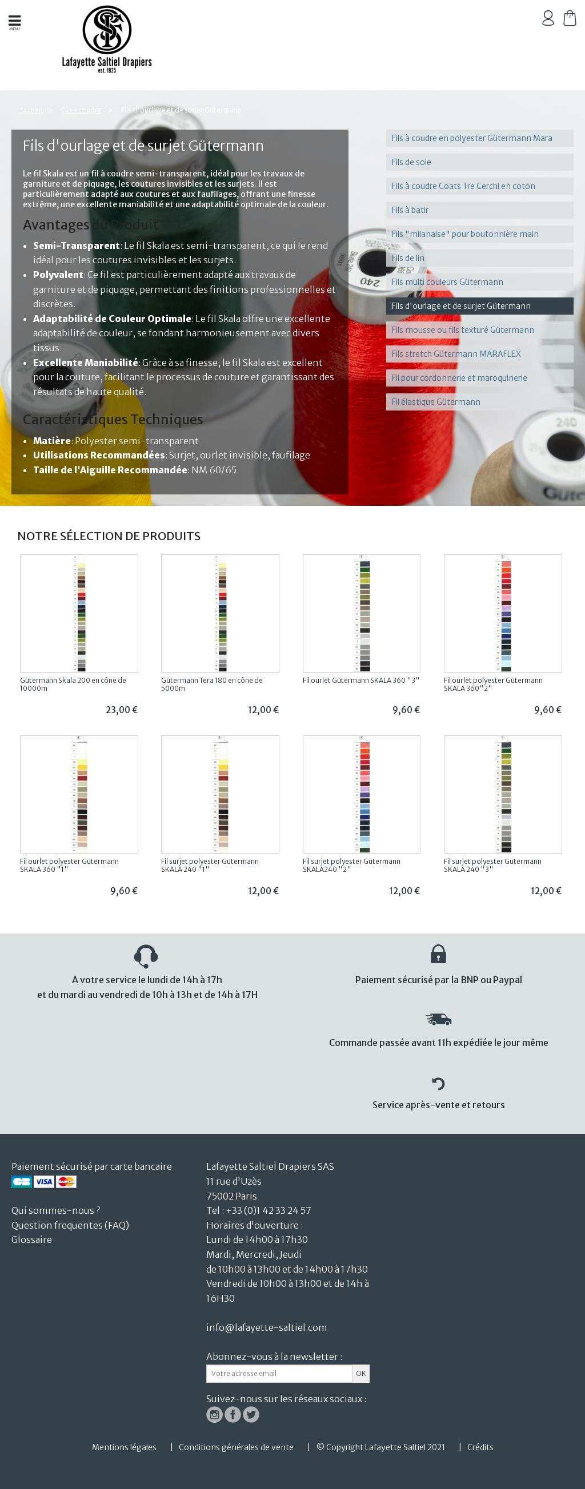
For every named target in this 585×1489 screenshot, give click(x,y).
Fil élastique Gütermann (436, 402)
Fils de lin (408, 258)
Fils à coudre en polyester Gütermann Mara (472, 138)
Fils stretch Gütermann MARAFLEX (456, 354)
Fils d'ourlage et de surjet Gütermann (461, 306)
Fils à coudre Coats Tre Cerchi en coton (463, 186)
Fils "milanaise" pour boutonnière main (465, 234)
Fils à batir (410, 210)
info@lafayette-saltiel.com (266, 1327)
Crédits (480, 1447)
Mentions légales (124, 1447)
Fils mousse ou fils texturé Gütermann (463, 330)
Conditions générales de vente (236, 1447)
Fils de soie (411, 162)
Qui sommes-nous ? (55, 1210)
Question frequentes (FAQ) (70, 1225)
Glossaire (31, 1239)
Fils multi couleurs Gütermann (447, 282)
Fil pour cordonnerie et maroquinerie (459, 378)
